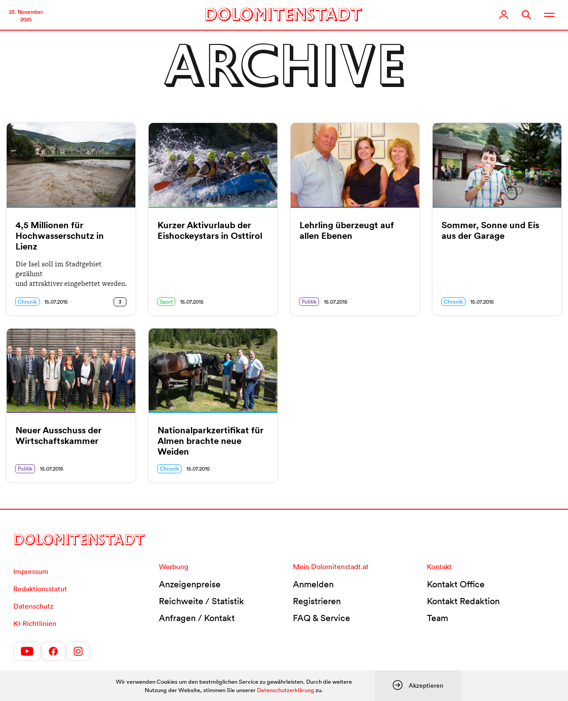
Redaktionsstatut (40, 588)
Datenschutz (33, 606)
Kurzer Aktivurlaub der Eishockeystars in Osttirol (210, 230)
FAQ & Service (321, 618)
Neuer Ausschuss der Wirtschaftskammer (59, 435)
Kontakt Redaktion (463, 601)
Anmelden (313, 584)
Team (437, 618)
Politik (309, 301)
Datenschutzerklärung (285, 690)
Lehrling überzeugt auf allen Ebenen (347, 230)
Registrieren (317, 601)
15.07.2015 (56, 301)
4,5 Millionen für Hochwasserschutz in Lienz (60, 236)
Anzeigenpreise (190, 584)
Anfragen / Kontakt (197, 618)
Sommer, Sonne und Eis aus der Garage (490, 230)
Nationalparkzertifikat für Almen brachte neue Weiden (211, 441)
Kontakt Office (456, 584)
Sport (166, 301)
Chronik (27, 301)
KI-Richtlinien (34, 623)
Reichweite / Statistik (201, 601)
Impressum (30, 571)
